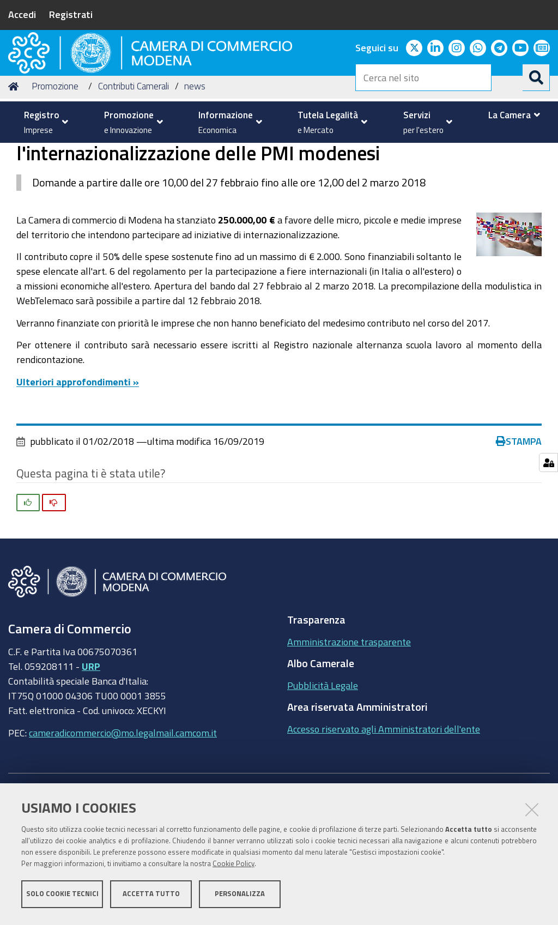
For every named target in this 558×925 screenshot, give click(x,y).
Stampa (519, 524)
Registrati (71, 14)
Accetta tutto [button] (151, 896)
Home (15, 169)
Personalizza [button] (240, 896)
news (194, 169)
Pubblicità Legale (322, 768)
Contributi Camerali (133, 169)
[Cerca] (536, 77)
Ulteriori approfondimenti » (77, 464)
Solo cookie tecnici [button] (62, 896)
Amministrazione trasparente (349, 724)
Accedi (22, 14)
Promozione (55, 169)
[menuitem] (43, 122)
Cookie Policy (233, 866)
